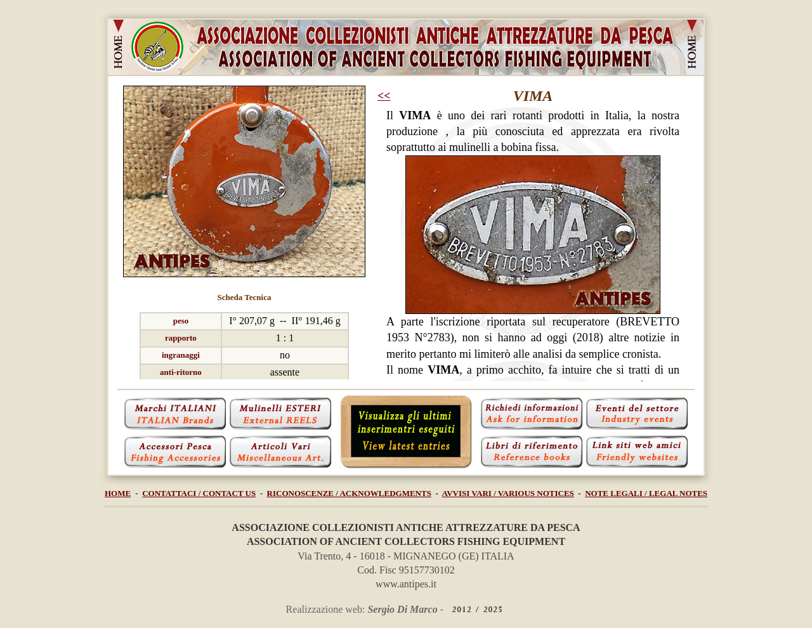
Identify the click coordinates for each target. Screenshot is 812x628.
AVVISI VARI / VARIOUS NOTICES (508, 493)
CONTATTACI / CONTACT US (199, 493)
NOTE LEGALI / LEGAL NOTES (646, 493)
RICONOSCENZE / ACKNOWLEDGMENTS (349, 493)
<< (384, 95)
